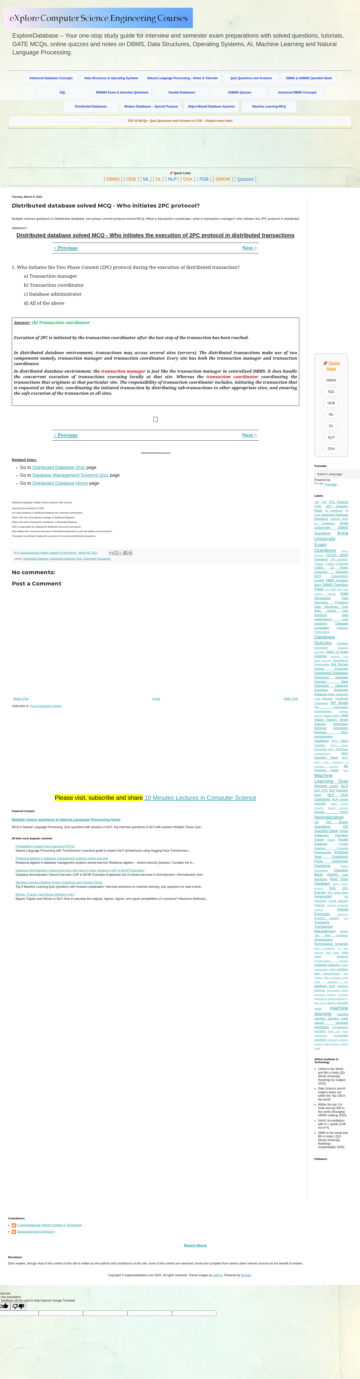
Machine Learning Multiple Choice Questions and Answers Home (59, 882)
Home (156, 699)
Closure (319, 563)
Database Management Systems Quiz (70, 475)
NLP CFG (321, 790)
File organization (331, 707)
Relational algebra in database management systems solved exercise (62, 858)
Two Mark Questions (331, 935)
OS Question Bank (331, 829)
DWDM (223, 179)
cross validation (338, 969)
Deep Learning (322, 660)
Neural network (338, 808)
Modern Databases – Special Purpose (151, 106)
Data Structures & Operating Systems (111, 78)
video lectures (331, 1044)
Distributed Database (36, 558)
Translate (325, 484)
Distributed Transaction (97, 558)
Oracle (331, 839)
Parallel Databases (181, 92)
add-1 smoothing (324, 948)
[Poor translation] (18, 1306)
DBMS (112, 179)
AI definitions (334, 510)
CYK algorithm (339, 559)
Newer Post (21, 699)
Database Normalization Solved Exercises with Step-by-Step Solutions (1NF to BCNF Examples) (80, 870)
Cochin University (337, 563)
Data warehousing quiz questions (331, 619)
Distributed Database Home (60, 483)
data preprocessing (327, 973)
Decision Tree (339, 656)
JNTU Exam (339, 745)
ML (146, 179)
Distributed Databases (91, 106)
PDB (204, 179)
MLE (345, 770)
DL (158, 179)
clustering (342, 956)
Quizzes (245, 179)
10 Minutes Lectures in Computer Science (200, 797)
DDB (131, 179)
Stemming (342, 914)
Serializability (323, 896)
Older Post (291, 699)
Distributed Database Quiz (58, 467)
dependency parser (337, 990)
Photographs (322, 852)
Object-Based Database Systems (211, 106)
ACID (318, 506)
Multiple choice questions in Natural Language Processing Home (66, 820)
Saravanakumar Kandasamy (36, 1231)
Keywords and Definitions (331, 749)
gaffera (217, 1275)
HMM (344, 715)
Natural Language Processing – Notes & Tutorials (182, 78)
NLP (172, 179)
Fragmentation (323, 711)
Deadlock (320, 656)
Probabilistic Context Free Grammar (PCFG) (45, 846)
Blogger (246, 1275)
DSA (188, 179)
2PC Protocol (338, 502)
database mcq (324, 986)
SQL (62, 92)
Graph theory (332, 715)
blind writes (332, 952)
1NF (316, 502)
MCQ (345, 757)
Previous (66, 248)
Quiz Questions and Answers (251, 78)
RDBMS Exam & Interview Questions (122, 92)
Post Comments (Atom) (46, 706)
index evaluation (336, 998)
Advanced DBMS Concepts (297, 92)
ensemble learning (325, 994)
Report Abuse (195, 1245)
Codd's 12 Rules (331, 567)
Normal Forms (331, 812)
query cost (334, 1031)
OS (316, 822)
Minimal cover (326, 786)
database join (337, 981)
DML (339, 589)
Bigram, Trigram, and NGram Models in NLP (45, 894)
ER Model (339, 703)
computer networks (327, 965)
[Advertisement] (130, 147)
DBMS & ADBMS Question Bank (309, 78)
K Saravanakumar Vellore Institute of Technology (49, 1225)
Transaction (322, 922)
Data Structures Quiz (331, 607)
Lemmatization (322, 753)
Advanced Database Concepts (51, 78)
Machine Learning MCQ (269, 106)
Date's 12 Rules (337, 652)
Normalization (329, 817)
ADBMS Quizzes (239, 92)
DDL (333, 589)
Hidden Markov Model (331, 720)
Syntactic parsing (326, 918)
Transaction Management (324, 929)
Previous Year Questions (331, 854)
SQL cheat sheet (337, 892)
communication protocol (331, 960)
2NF (324, 502)
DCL (327, 589)
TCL (346, 918)
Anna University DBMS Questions (331, 528)
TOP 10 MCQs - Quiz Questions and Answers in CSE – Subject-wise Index (180, 121)
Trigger (344, 931)
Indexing (320, 724)
